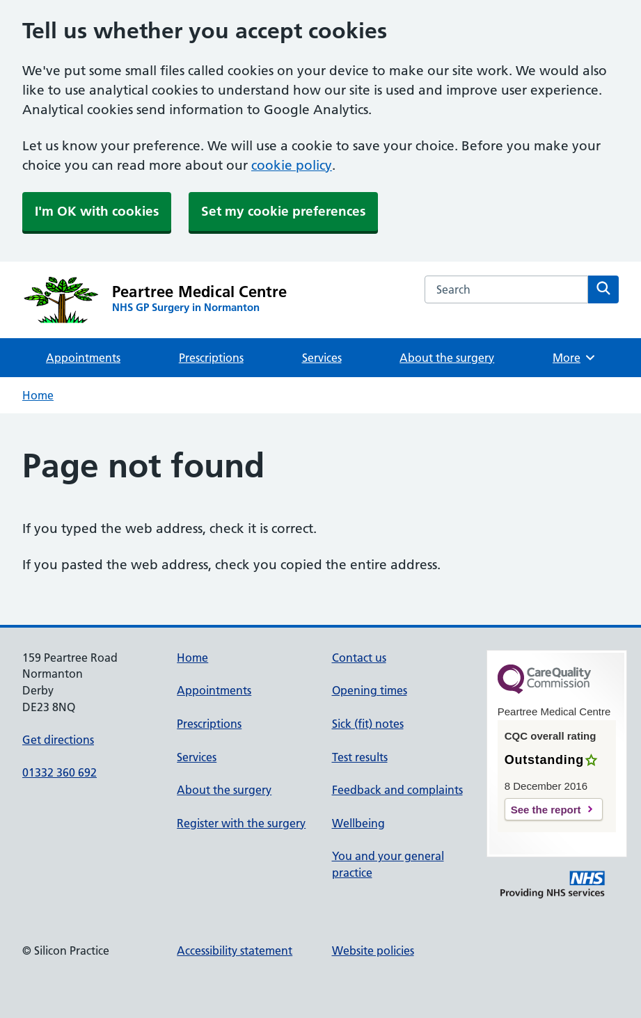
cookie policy (291, 165)
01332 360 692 (59, 772)
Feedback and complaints (397, 790)
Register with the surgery (241, 823)
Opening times (369, 690)
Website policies (373, 950)
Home (38, 395)
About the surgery (446, 358)
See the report (546, 810)
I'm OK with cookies (97, 211)
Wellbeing (358, 823)
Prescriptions (211, 358)
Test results (360, 757)
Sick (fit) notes (368, 724)
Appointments (83, 358)
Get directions (58, 740)
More (574, 357)
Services (322, 358)
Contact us (359, 658)
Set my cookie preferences (283, 211)
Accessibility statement (234, 950)
